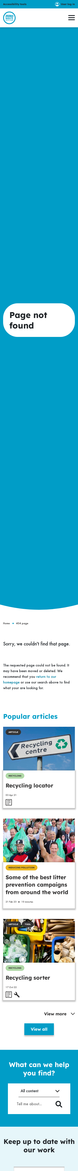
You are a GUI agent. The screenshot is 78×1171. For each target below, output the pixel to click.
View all (39, 1029)
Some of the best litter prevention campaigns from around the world (37, 884)
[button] (71, 18)
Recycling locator (29, 785)
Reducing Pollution (22, 867)
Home (6, 623)
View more (59, 1013)
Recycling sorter (28, 977)
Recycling (15, 775)
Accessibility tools (14, 4)
